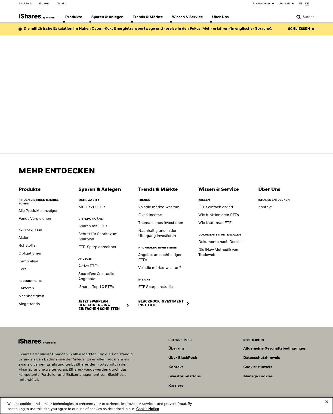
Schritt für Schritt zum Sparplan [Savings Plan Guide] (97, 236)
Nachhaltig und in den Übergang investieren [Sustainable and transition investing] (157, 233)
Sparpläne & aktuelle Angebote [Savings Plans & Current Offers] (96, 276)
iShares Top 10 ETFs (96, 287)
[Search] (305, 17)
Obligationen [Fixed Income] (29, 253)
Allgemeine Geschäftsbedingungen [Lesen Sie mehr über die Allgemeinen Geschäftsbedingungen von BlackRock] (274, 348)
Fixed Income (150, 215)
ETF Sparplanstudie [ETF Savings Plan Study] (155, 287)
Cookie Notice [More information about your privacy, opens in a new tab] (147, 411)
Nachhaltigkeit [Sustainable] (31, 296)
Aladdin (61, 3)
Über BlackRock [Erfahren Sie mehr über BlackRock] (182, 358)
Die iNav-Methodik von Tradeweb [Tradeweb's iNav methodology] (218, 252)
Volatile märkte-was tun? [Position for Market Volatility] (159, 268)
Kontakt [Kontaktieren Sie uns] (175, 367)
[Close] (327, 404)
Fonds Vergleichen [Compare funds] (34, 219)
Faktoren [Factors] (26, 288)
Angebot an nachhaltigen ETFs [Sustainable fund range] (160, 257)
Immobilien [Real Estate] (28, 261)
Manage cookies (258, 376)
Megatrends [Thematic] (29, 304)
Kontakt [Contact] (265, 207)
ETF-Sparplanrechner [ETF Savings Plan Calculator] (97, 247)
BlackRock (25, 3)
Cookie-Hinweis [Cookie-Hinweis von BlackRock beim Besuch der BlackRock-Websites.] (257, 367)
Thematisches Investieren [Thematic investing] (160, 223)
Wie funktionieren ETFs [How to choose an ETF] (218, 215)
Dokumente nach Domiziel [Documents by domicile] (221, 242)
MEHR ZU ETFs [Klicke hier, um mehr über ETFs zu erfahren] (91, 207)
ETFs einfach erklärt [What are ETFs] (215, 207)
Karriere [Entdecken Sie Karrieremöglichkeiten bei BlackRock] (175, 386)
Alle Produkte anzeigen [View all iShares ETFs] (38, 211)
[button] (298, 17)
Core (22, 269)
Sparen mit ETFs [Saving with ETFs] (92, 226)
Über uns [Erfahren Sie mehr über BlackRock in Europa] (176, 348)
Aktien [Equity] (23, 238)
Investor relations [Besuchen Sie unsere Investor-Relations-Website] (184, 376)
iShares (44, 3)
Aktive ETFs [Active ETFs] (88, 266)
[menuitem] (73, 17)
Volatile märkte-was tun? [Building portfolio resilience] (159, 207)
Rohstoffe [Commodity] (27, 246)
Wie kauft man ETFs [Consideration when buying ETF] (215, 223)
